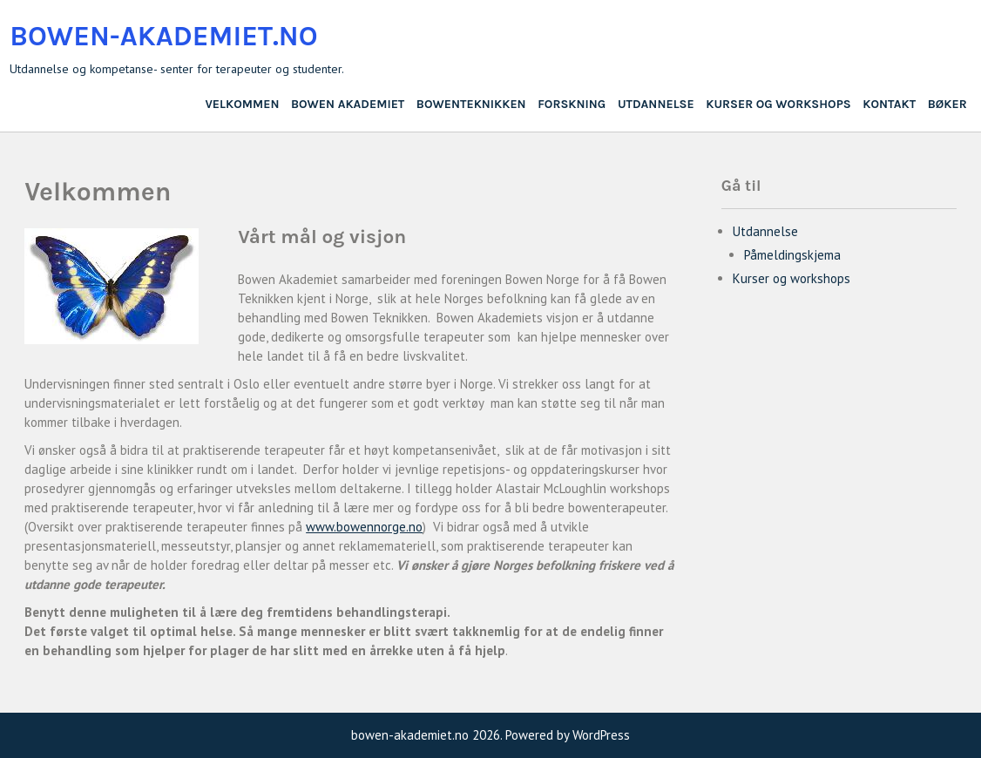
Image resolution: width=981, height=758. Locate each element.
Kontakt (889, 104)
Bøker (947, 104)
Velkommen (242, 104)
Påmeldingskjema (792, 255)
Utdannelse (656, 104)
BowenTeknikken (471, 104)
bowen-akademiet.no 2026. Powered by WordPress (490, 735)
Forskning (572, 104)
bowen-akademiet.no (163, 36)
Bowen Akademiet (347, 104)
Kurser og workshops (778, 104)
